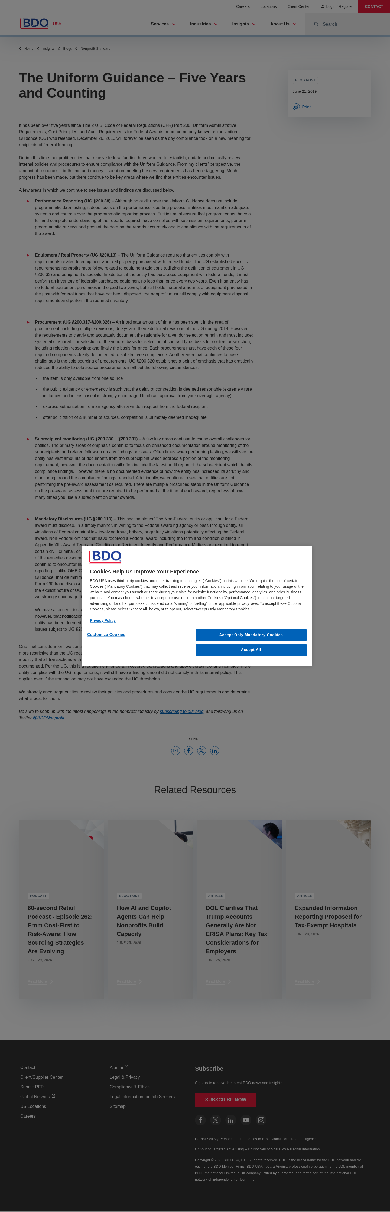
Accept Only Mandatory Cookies (251, 635)
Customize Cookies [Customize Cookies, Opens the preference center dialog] (106, 634)
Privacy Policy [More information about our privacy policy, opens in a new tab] (103, 620)
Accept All (251, 650)
